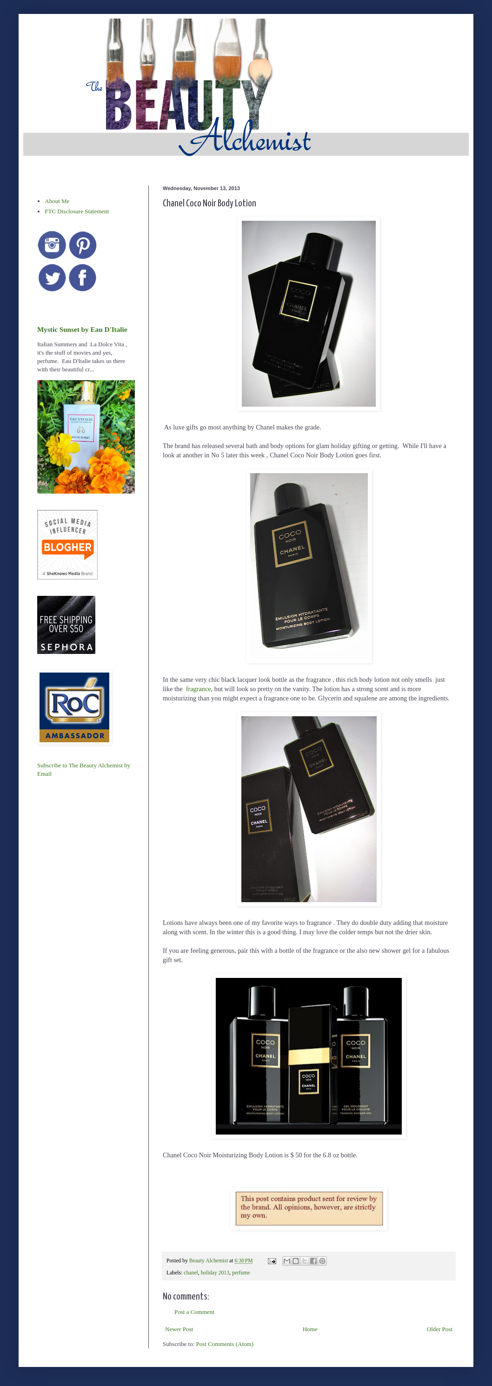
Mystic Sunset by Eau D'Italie (82, 329)
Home (310, 1329)
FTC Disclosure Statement (77, 211)
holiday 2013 (215, 1273)
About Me (57, 201)
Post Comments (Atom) (225, 1343)
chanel (191, 1273)
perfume (241, 1273)
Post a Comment (194, 1311)
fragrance (198, 689)
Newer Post (179, 1329)
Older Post (439, 1329)
